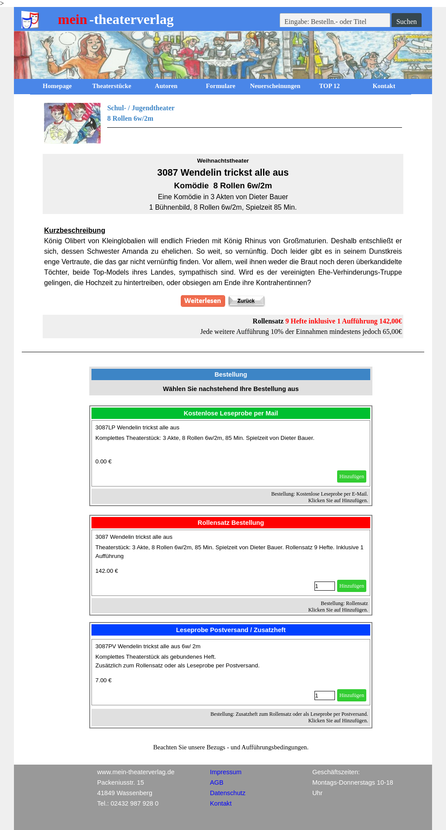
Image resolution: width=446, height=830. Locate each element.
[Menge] (324, 586)
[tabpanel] (223, 123)
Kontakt (383, 85)
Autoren (166, 85)
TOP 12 (329, 85)
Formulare (220, 85)
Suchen (406, 21)
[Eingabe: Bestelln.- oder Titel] (335, 22)
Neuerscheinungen (275, 85)
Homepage (57, 85)
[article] (230, 453)
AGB (216, 782)
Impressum (225, 772)
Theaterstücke (112, 85)
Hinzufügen (351, 476)
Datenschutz (227, 792)
